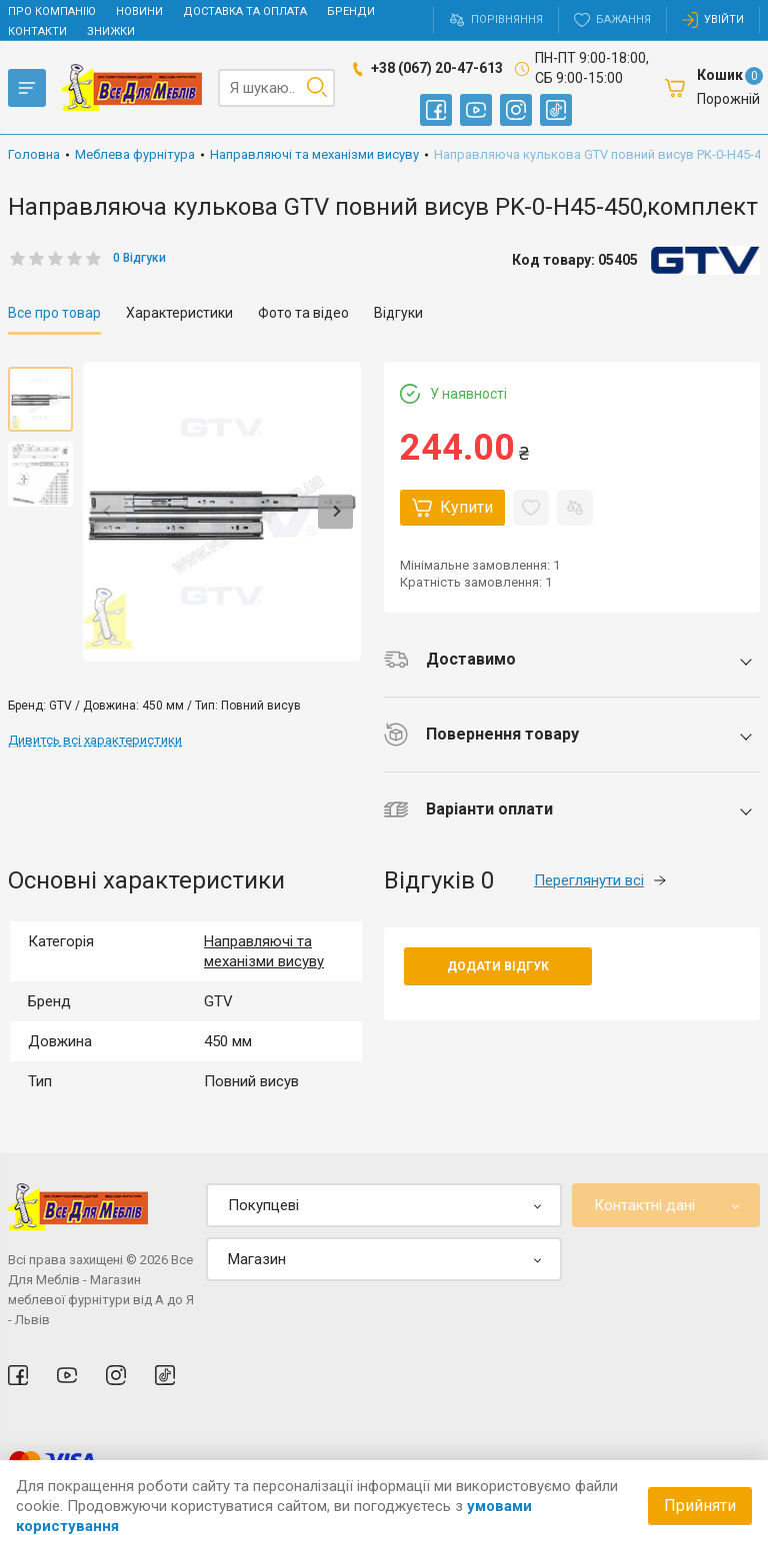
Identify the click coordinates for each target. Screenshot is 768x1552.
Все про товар (54, 313)
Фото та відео (303, 313)
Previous (108, 511)
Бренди (351, 11)
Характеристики (179, 313)
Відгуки (398, 313)
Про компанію (52, 11)
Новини (139, 11)
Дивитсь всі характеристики (95, 740)
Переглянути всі (600, 880)
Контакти (37, 31)
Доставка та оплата (245, 11)
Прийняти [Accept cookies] (700, 1505)
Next (335, 511)
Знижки (111, 31)
